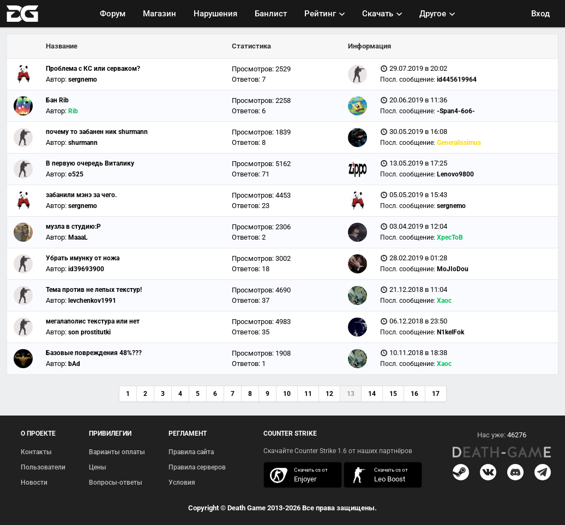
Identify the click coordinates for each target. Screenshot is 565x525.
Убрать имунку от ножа (82, 258)
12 (329, 394)
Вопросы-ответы (115, 482)
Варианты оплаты (117, 452)
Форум (112, 14)
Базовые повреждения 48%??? (94, 353)
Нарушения (215, 14)
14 (372, 394)
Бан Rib (57, 100)
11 (308, 394)
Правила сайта (191, 452)
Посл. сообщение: (407, 79)
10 (287, 394)
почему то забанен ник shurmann (97, 132)
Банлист (271, 14)
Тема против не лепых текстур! (94, 290)
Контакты (36, 452)
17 (436, 394)
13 (350, 394)
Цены (97, 467)
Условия (182, 482)
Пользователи (43, 467)
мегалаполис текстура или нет (93, 321)
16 (414, 394)
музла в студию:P (73, 226)
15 (393, 394)
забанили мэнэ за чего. (81, 195)
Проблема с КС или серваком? (93, 68)
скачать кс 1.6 (377, 475)
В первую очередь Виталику (90, 163)
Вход (540, 14)
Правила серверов (197, 467)
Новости (34, 482)
